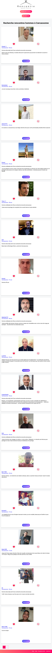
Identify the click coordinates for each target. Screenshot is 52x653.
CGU (36, 651)
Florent (3, 162)
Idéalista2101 (5, 317)
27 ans (10, 512)
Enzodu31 (4, 510)
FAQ (33, 651)
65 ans (10, 47)
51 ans (10, 279)
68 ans (10, 434)
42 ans (10, 473)
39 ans (10, 357)
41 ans (10, 628)
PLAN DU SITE (41, 651)
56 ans (10, 589)
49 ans (10, 163)
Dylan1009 (4, 549)
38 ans (10, 202)
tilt (2, 588)
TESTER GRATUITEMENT (26, 11)
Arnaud (3, 278)
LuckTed (4, 356)
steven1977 (4, 123)
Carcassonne (5, 47)
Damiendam (5, 85)
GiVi (3, 240)
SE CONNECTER (26, 15)
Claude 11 (4, 46)
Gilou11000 (4, 626)
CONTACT (48, 651)
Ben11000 (4, 472)
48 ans (10, 318)
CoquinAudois (5, 394)
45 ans (10, 86)
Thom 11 (4, 201)
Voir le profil (26, 61)
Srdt (3, 433)
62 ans (10, 241)
